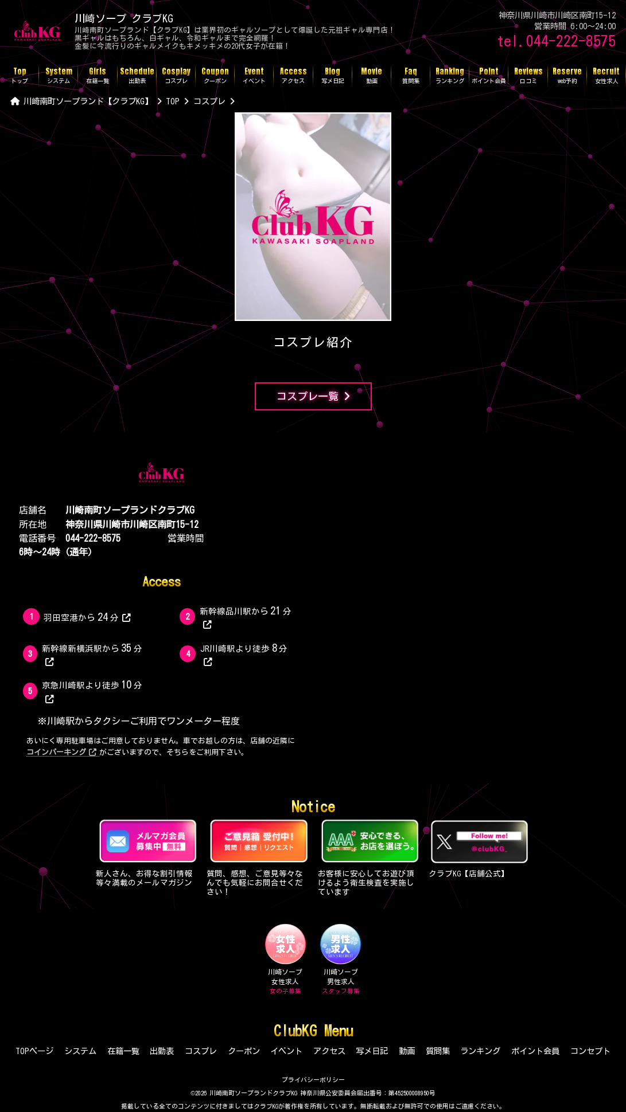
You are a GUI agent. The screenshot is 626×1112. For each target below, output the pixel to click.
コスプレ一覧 (313, 396)
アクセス (329, 1051)
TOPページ (34, 1051)
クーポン (244, 1051)
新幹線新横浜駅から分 (92, 654)
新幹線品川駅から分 (246, 617)
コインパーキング (61, 752)
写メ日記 (372, 1051)
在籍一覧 (123, 1051)
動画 (407, 1051)
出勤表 (162, 1051)
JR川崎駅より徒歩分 (244, 654)
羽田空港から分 (87, 616)
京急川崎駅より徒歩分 (92, 691)
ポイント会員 (535, 1051)
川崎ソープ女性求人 (285, 959)
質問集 (438, 1051)
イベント (286, 1051)
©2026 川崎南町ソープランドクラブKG (243, 1093)
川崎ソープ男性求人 (340, 959)
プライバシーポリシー (313, 1079)
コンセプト (590, 1051)
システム (80, 1051)
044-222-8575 (92, 538)
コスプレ (201, 1051)
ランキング (480, 1051)
